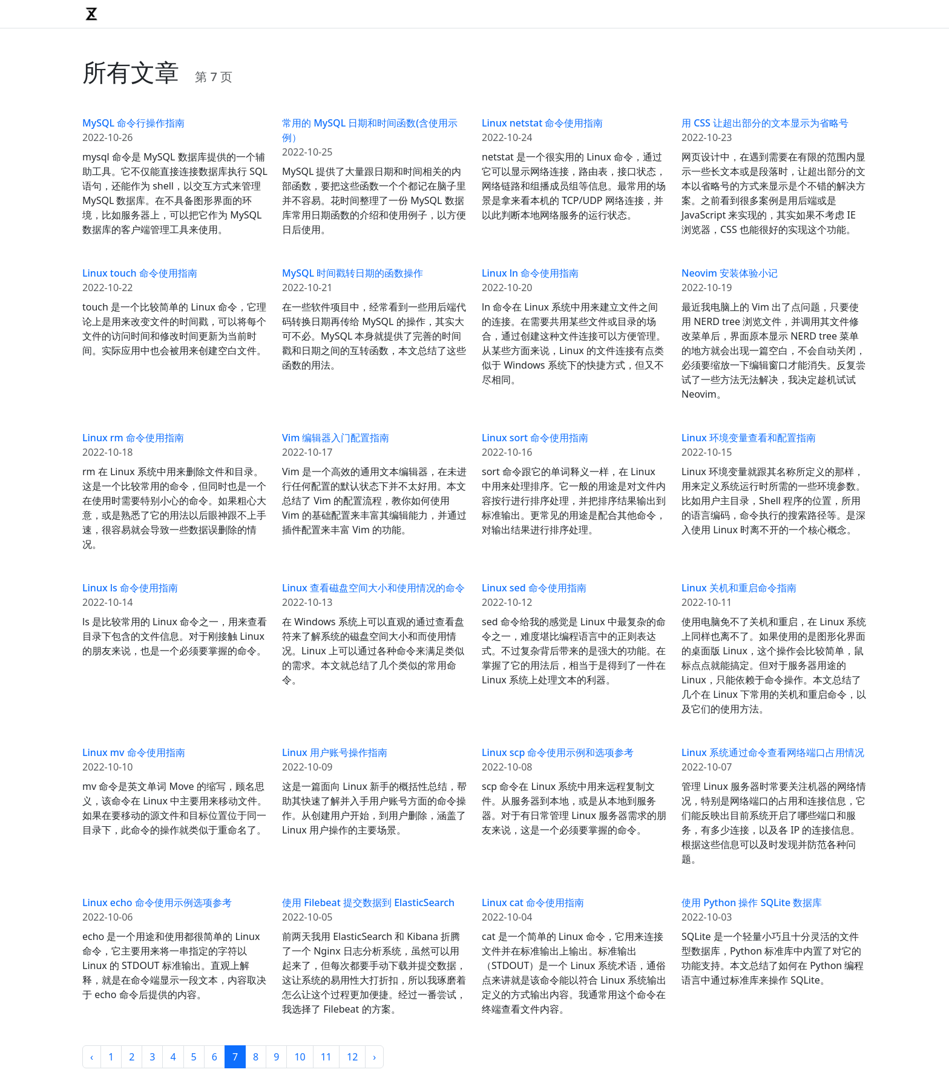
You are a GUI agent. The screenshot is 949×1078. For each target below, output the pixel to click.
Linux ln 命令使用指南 (530, 273)
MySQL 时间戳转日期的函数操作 (352, 273)
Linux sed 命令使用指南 (534, 587)
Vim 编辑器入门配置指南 (335, 437)
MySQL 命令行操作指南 (133, 123)
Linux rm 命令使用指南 (133, 437)
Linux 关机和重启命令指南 (738, 587)
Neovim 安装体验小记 (729, 273)
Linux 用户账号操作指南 (334, 752)
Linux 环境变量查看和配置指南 (748, 437)
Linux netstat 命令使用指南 (542, 123)
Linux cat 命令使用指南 (533, 902)
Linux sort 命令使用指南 (535, 437)
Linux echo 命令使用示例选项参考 (157, 902)
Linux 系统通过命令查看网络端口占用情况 (772, 752)
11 (326, 1056)
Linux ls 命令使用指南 (130, 587)
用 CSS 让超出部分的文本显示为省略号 (765, 123)
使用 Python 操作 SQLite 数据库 (751, 902)
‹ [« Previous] (91, 1056)
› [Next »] (374, 1056)
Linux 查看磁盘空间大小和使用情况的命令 (373, 587)
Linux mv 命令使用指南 (133, 752)
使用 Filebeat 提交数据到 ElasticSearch (368, 902)
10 (299, 1056)
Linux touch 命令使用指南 (139, 273)
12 (352, 1056)
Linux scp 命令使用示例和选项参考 (558, 752)
